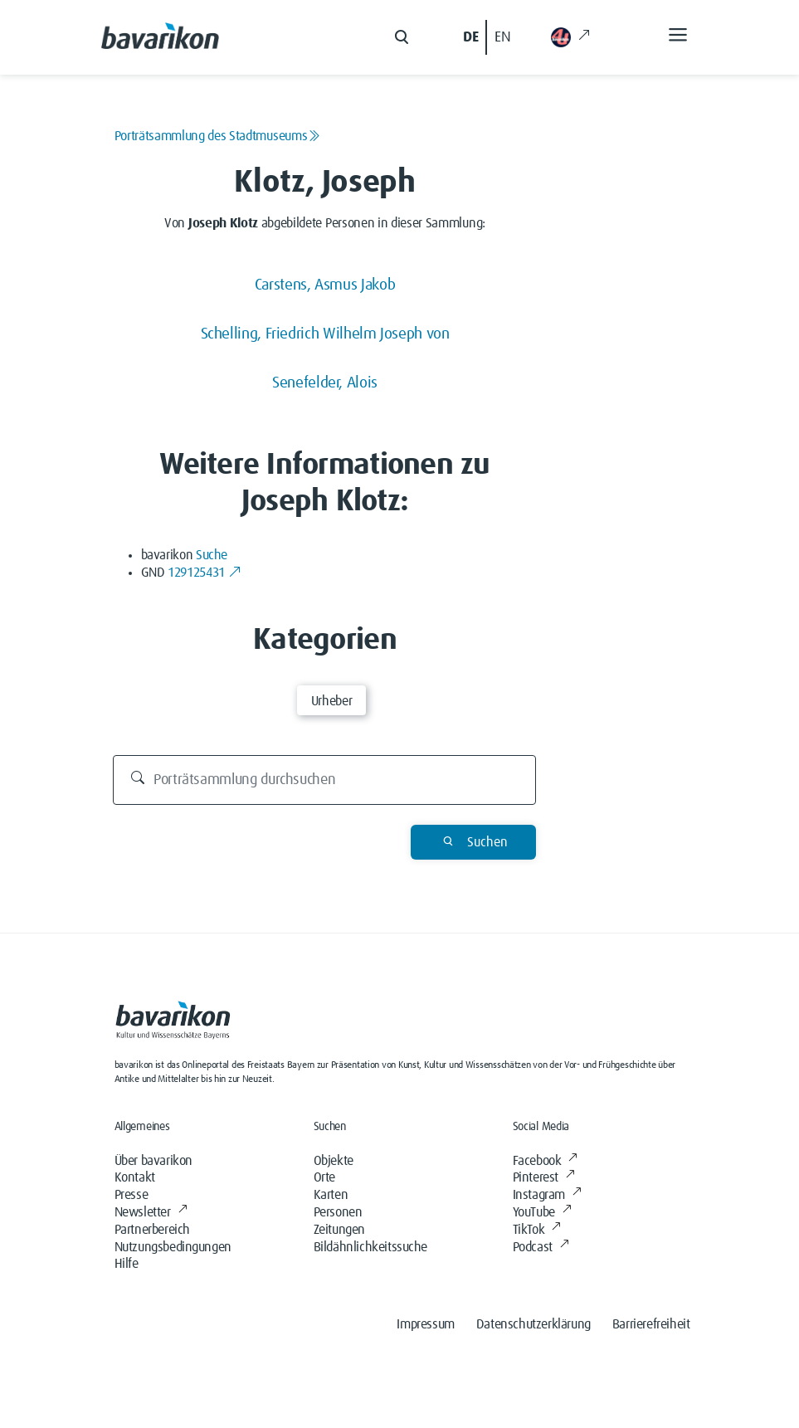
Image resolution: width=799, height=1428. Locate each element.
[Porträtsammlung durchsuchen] (324, 780)
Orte (324, 1177)
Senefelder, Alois (325, 383)
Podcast (541, 1247)
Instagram (547, 1195)
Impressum (425, 1324)
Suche (211, 555)
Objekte (333, 1160)
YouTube (542, 1212)
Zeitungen (339, 1229)
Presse (131, 1194)
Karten (331, 1194)
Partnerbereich (152, 1229)
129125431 (204, 572)
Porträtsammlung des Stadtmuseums (217, 136)
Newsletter (151, 1212)
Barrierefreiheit (651, 1324)
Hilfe (126, 1263)
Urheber (331, 701)
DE (470, 37)
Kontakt (134, 1177)
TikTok (537, 1229)
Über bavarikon (153, 1160)
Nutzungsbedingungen (172, 1247)
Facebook (545, 1161)
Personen (338, 1212)
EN (502, 37)
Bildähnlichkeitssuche (371, 1247)
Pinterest (544, 1177)
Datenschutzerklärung (533, 1324)
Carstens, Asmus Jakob (325, 285)
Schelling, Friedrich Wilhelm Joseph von (325, 334)
